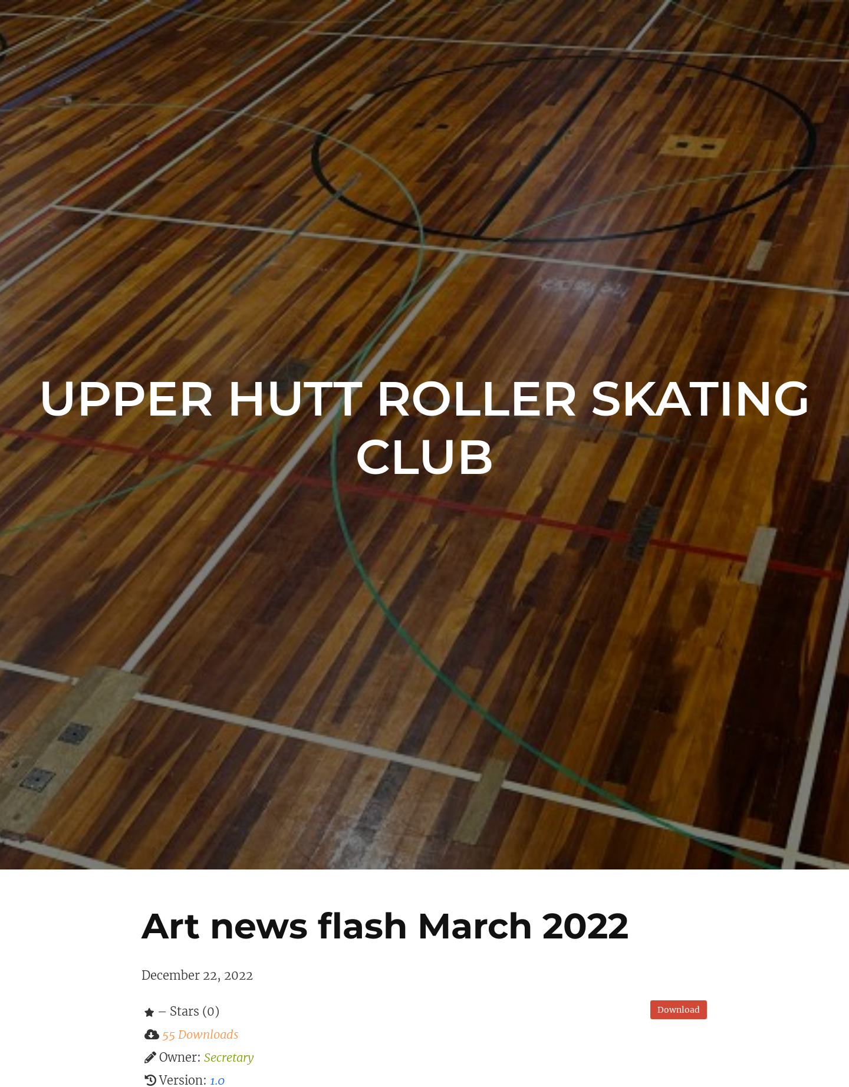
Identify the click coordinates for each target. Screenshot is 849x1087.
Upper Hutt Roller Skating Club (424, 427)
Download (678, 1009)
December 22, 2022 (197, 975)
